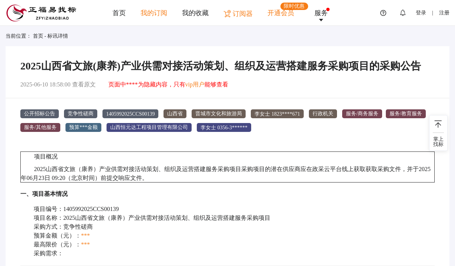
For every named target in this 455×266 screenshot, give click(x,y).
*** (85, 235)
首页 (119, 13)
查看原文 (84, 84)
